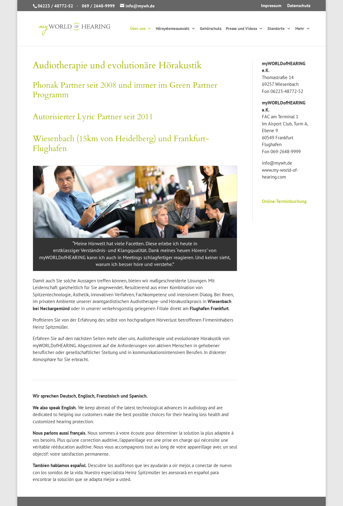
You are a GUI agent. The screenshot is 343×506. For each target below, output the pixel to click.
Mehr (299, 29)
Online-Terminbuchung (284, 201)
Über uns (137, 29)
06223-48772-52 (287, 91)
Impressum (271, 5)
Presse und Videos (241, 29)
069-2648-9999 (286, 151)
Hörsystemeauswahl (172, 29)
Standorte (276, 29)
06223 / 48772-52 (55, 6)
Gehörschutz (210, 29)
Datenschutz (298, 5)
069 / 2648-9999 (98, 6)
